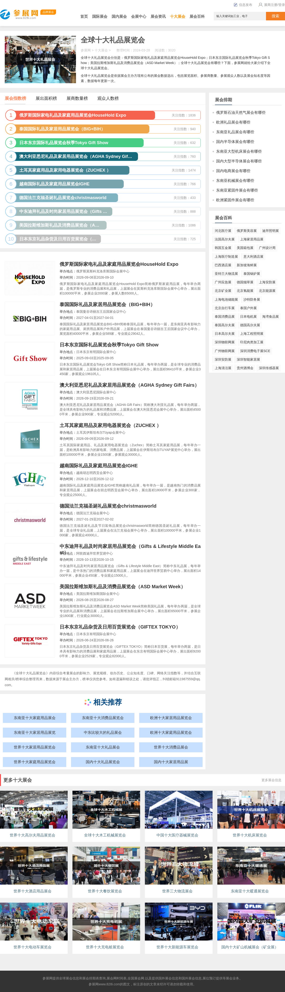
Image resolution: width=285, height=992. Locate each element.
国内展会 (119, 16)
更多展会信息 (271, 780)
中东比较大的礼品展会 (103, 732)
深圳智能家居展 (248, 359)
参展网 (86, 50)
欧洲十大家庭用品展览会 (171, 732)
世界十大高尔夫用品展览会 (32, 835)
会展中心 (138, 16)
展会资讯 (158, 16)
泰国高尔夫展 (225, 325)
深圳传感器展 (269, 368)
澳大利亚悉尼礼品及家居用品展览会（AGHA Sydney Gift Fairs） (129, 385)
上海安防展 (267, 282)
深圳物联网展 (225, 342)
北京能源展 (267, 291)
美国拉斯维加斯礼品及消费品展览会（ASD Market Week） (122, 586)
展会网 (112, 978)
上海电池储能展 (226, 299)
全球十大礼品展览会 (113, 40)
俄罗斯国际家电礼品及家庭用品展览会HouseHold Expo (119, 264)
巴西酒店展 (223, 265)
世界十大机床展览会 (250, 835)
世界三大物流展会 (177, 891)
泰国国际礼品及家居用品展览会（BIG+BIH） (107, 304)
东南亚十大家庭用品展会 (35, 718)
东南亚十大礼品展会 (103, 747)
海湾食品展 (270, 316)
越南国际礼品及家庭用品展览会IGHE (99, 465)
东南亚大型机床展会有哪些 (239, 151)
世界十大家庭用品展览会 (35, 762)
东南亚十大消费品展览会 (103, 718)
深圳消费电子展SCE (255, 351)
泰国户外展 (248, 308)
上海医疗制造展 (226, 256)
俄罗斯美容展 (247, 231)
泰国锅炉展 (251, 274)
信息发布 (243, 5)
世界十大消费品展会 (171, 747)
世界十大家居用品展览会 (35, 747)
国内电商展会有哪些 (233, 171)
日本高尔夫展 (225, 333)
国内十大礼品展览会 (103, 762)
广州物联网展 (225, 351)
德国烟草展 (245, 282)
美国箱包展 (245, 248)
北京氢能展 (245, 291)
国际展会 (99, 16)
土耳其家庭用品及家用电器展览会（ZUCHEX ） (110, 425)
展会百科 (197, 16)
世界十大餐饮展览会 (105, 891)
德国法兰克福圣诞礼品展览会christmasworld (108, 506)
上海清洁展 (223, 368)
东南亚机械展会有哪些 (235, 181)
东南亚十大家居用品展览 (35, 732)
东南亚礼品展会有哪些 (235, 132)
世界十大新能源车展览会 (177, 947)
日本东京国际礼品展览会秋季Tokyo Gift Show (109, 344)
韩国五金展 (223, 248)
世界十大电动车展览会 (33, 947)
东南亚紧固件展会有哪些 (237, 190)
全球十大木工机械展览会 (105, 835)
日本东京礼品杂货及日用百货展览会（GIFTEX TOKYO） (120, 626)
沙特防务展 (251, 299)
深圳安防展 (223, 359)
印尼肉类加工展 (251, 342)
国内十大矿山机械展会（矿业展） (249, 947)
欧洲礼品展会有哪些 (233, 122)
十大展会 (177, 16)
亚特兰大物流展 (226, 274)
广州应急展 (223, 282)
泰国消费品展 (225, 316)
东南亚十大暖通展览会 (250, 891)
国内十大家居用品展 (171, 762)
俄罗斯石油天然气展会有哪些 (241, 112)
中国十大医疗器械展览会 (177, 835)
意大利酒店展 (253, 256)
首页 (84, 16)
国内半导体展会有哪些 (235, 142)
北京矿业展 (223, 291)
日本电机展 (248, 316)
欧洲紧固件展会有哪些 (235, 200)
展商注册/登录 (271, 5)
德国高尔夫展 (250, 325)
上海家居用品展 (251, 239)
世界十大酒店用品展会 (33, 891)
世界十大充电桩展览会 (105, 947)
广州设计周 (267, 248)
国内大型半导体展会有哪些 (239, 161)
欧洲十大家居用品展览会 (171, 718)
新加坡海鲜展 (247, 265)
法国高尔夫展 (225, 239)
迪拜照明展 (270, 231)
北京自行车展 (225, 308)
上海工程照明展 (251, 333)
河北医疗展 (223, 231)
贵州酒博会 (245, 368)
